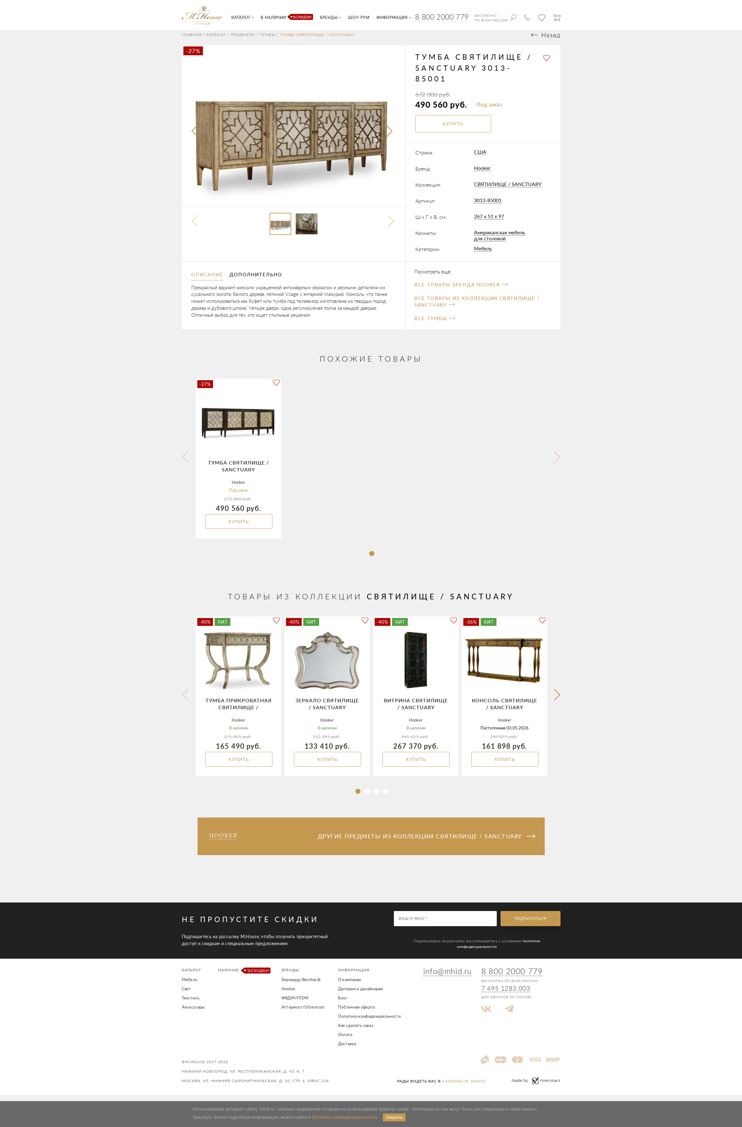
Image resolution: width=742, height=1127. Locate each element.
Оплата (345, 1040)
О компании (349, 985)
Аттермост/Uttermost (303, 1013)
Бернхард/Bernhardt (301, 985)
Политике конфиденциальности (344, 1117)
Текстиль (190, 1003)
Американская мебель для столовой (499, 241)
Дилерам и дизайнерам (360, 994)
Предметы (243, 41)
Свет (186, 994)
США (480, 157)
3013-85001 (488, 206)
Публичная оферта (356, 1013)
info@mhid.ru (447, 977)
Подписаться (530, 924)
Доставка (347, 1049)
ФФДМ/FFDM (295, 1003)
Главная (192, 41)
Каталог (216, 41)
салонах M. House (464, 1087)
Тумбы (268, 41)
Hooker (482, 174)
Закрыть (394, 1117)
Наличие (243, 977)
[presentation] (195, 137)
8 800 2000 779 (441, 16)
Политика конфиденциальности (369, 1022)
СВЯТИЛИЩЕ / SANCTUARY (508, 190)
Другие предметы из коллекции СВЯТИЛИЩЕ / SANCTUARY (426, 842)
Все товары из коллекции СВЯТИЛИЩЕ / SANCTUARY (477, 307)
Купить (239, 527)
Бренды (290, 976)
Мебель (483, 254)
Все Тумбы (434, 324)
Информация (353, 976)
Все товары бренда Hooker (461, 290)
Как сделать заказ (355, 1031)
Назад (551, 41)
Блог (342, 1003)
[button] (371, 559)
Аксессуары (193, 1013)
